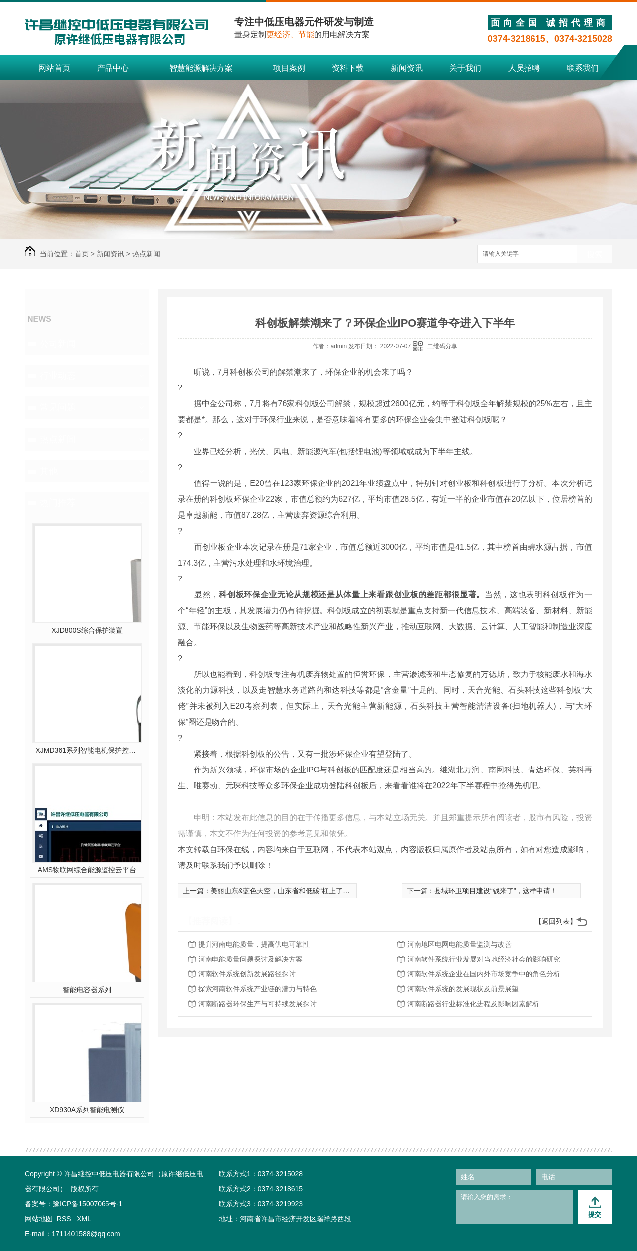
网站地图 (39, 1219)
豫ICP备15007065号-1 (87, 1204)
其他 (49, 471)
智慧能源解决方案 (201, 68)
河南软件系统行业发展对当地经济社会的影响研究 (483, 959)
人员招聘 (524, 68)
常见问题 (58, 407)
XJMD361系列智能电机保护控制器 (87, 750)
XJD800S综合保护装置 (86, 630)
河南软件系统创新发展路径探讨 (247, 974)
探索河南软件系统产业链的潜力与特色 (257, 989)
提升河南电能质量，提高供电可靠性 (254, 944)
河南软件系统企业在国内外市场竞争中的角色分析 (483, 974)
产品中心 (113, 68)
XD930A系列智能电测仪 (87, 1110)
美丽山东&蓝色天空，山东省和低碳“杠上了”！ (281, 891)
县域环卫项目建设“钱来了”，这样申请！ (495, 891)
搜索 (595, 254)
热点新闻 (146, 254)
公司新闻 (58, 344)
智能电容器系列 (87, 990)
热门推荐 (58, 503)
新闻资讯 (407, 68)
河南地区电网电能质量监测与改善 (459, 944)
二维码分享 (442, 346)
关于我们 (465, 68)
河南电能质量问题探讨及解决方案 (250, 959)
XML (84, 1219)
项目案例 (289, 68)
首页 (82, 254)
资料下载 (348, 68)
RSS (65, 1219)
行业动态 (58, 376)
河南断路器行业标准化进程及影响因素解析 (473, 1004)
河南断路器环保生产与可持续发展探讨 (257, 1004)
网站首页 (54, 68)
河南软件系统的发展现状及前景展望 (463, 989)
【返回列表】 (556, 921)
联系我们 (583, 68)
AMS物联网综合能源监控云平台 (87, 870)
